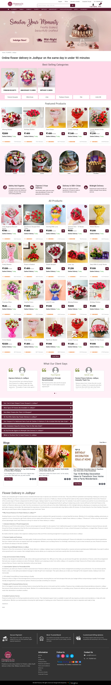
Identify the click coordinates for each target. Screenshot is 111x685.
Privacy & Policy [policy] (42, 661)
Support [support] (60, 1)
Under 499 (98, 97)
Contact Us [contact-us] (41, 659)
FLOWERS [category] (13, 9)
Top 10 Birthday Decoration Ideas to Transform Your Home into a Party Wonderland (88, 470)
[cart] (100, 5)
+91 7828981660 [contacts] (98, 1)
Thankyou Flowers (64, 97)
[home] (8, 9)
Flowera (39, 683)
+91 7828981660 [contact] (90, 658)
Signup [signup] (95, 6)
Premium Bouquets (13, 97)
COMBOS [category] (28, 9)
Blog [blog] (39, 657)
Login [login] (91, 6)
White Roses (29, 97)
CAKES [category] (21, 9)
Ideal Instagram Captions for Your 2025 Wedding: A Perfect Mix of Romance (19, 470)
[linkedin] (68, 656)
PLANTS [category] (36, 9)
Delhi (3, 607)
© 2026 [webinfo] (35, 683)
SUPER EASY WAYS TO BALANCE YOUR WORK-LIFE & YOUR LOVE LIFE (54, 470)
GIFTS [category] (75, 9)
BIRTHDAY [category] (44, 9)
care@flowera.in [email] (90, 655)
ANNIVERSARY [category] (53, 9)
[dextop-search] (72, 5)
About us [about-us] (40, 668)
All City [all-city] (40, 655)
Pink (81, 97)
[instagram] (63, 656)
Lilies (47, 97)
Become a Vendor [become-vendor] (75, 1)
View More (103, 442)
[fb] (59, 656)
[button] (54, 393)
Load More (55, 356)
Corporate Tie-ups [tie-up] (86, 1)
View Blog (8, 479)
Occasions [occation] (83, 9)
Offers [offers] (66, 1)
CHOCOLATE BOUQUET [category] (66, 9)
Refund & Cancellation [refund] (44, 663)
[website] (15, 4)
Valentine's (5, 603)
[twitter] (72, 656)
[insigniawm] (72, 683)
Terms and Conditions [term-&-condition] (44, 665)
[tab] (37, 403)
